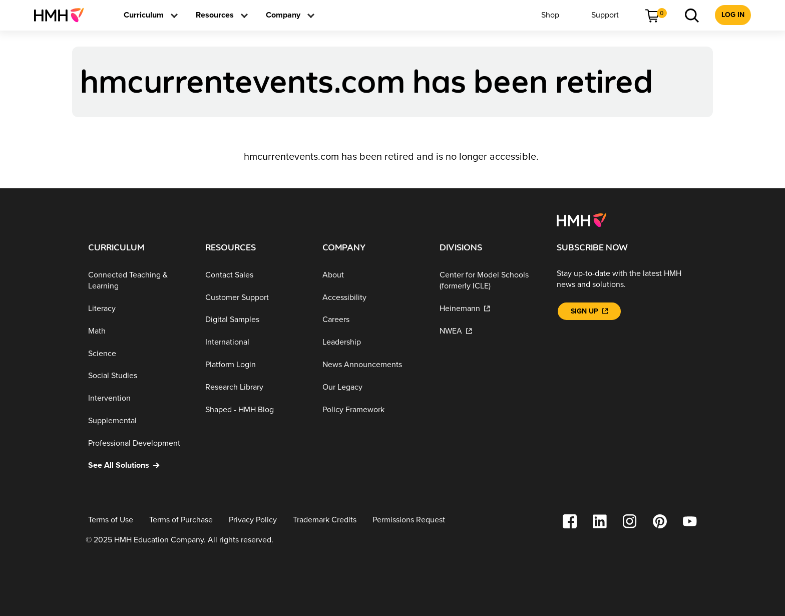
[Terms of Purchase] (181, 520)
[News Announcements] (373, 365)
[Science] (138, 353)
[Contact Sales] (255, 275)
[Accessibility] (373, 297)
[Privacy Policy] (253, 520)
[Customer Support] (255, 297)
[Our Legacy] (373, 387)
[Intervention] (138, 398)
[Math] (138, 331)
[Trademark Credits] (324, 520)
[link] (63, 15)
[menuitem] (63, 15)
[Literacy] (138, 308)
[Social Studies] (138, 376)
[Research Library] (255, 387)
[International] (255, 342)
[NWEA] (490, 331)
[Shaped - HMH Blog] (255, 409)
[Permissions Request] (408, 520)
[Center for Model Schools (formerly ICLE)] (490, 280)
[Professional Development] (138, 443)
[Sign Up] (589, 311)
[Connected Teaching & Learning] (138, 280)
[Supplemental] (138, 421)
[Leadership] (373, 342)
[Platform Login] (255, 365)
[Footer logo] (581, 219)
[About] (373, 275)
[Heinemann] (490, 308)
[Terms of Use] (110, 520)
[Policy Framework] (373, 409)
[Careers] (373, 320)
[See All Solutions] (138, 465)
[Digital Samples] (255, 320)
